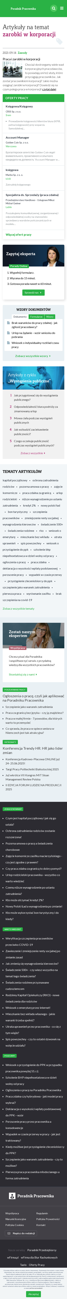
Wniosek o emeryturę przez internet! (28, 1007)
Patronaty (10, 742)
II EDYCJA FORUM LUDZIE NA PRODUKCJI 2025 (33, 787)
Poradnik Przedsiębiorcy (41, 1250)
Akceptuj (33, 1294)
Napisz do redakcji (21, 1233)
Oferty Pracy (37, 1264)
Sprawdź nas (33, 292)
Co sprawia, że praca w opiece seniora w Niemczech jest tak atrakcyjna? (30, 730)
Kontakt (41, 1224)
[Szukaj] (53, 8)
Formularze (36, 316)
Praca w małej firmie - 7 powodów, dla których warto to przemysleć (34, 720)
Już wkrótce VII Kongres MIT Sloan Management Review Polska (27, 777)
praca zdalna (38, 562)
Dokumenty (20, 316)
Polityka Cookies (14, 1224)
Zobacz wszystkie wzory (33, 355)
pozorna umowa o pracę (34, 486)
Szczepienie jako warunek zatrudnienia (29, 706)
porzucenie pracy (13, 574)
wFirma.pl (13, 1257)
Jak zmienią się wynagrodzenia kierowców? (32, 963)
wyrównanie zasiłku (38, 593)
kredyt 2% (29, 505)
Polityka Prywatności (47, 1219)
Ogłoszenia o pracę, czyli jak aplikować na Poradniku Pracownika (33, 698)
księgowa (12, 169)
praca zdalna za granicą (37, 492)
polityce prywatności (36, 1288)
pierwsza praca (12, 593)
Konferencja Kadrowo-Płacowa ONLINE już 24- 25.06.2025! (33, 761)
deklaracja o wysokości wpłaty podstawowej (30, 568)
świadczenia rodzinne (21, 530)
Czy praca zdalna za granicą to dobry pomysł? (34, 868)
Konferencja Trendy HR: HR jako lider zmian (33, 750)
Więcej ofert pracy (18, 234)
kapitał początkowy (15, 480)
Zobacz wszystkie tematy (18, 608)
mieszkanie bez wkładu (35, 537)
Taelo (23, 1264)
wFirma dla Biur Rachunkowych (39, 1257)
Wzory (49, 316)
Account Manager (17, 137)
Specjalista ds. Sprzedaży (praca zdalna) (32, 194)
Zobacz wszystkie (34, 453)
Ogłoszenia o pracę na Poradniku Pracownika (33, 1090)
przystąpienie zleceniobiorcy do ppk (30, 581)
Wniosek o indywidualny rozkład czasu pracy (33, 345)
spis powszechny (31, 543)
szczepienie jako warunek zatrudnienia (26, 587)
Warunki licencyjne (15, 1219)
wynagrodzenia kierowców (19, 524)
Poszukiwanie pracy (14, 690)
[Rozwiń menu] (61, 8)
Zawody (22, 53)
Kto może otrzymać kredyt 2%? (25, 900)
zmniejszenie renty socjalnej (42, 518)
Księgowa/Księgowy (19, 106)
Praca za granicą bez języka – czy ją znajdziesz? (35, 712)
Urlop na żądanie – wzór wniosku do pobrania (31, 335)
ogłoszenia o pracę (14, 562)
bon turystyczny (18, 511)
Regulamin (42, 1213)
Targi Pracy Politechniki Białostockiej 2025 (32, 769)
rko (41, 530)
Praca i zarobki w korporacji (21, 59)
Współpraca (12, 1213)
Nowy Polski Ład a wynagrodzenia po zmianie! (34, 906)
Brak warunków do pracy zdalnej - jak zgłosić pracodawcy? (32, 325)
